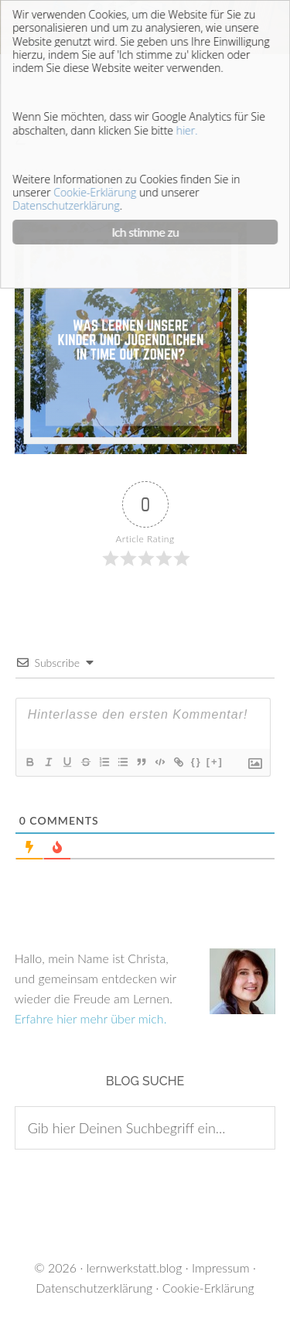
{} (196, 761)
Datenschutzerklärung (94, 1287)
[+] (214, 761)
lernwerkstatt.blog (135, 1267)
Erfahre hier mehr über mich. (91, 1018)
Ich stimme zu (145, 231)
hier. (187, 130)
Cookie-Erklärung (208, 1287)
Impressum (221, 1267)
